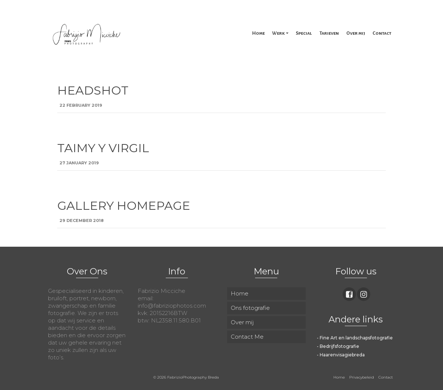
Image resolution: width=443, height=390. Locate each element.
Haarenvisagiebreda (342, 355)
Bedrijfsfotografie (339, 346)
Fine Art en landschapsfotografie (356, 338)
